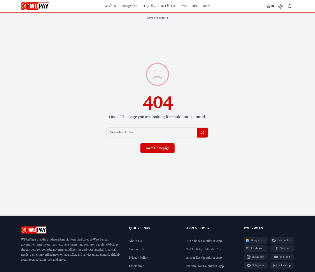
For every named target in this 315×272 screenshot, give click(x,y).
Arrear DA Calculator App (204, 257)
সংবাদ (206, 6)
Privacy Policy (138, 257)
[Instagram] (256, 257)
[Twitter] (282, 248)
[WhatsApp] (282, 265)
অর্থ (194, 6)
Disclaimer (136, 266)
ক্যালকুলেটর (129, 6)
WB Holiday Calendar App (204, 249)
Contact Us (136, 249)
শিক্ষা (184, 6)
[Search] (290, 6)
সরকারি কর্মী (168, 6)
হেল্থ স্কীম (148, 6)
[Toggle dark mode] (280, 6)
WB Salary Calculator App (204, 241)
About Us (135, 241)
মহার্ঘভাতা (110, 6)
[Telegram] (256, 265)
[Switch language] (270, 6)
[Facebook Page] (282, 240)
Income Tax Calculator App (205, 266)
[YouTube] (282, 257)
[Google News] (256, 240)
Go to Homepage (157, 148)
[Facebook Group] (256, 248)
